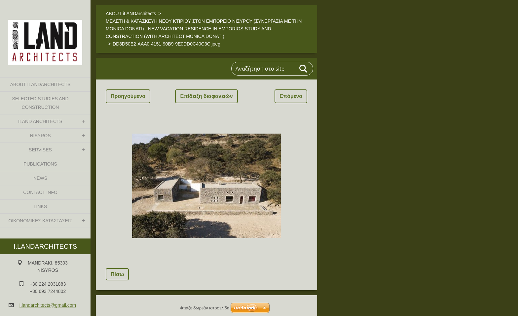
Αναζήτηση (303, 69)
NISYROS (40, 135)
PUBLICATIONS (40, 164)
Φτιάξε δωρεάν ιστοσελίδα (204, 307)
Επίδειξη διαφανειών (206, 96)
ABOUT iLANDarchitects (40, 84)
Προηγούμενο (128, 96)
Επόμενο (290, 96)
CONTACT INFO (40, 192)
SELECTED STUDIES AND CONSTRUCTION (40, 103)
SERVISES (40, 149)
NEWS (40, 178)
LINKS (40, 206)
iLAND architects (40, 121)
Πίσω (117, 274)
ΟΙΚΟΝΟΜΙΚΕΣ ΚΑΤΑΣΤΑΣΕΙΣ (40, 220)
